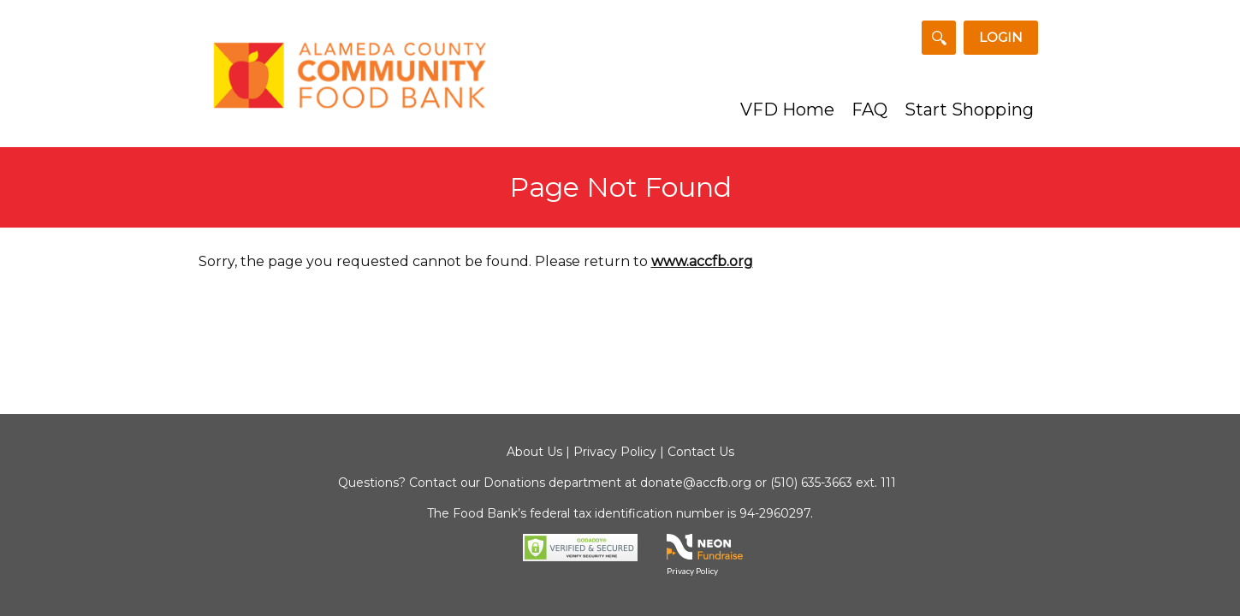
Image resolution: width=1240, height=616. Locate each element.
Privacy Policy (614, 451)
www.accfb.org (702, 261)
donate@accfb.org (695, 482)
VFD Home (787, 109)
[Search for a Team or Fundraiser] (939, 38)
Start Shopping (969, 109)
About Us (534, 451)
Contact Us (700, 451)
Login (1001, 37)
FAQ (869, 109)
